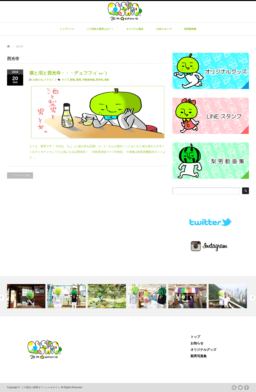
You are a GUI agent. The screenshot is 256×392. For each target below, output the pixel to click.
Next (252, 297)
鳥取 (106, 79)
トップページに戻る (20, 175)
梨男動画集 (190, 29)
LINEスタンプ (163, 29)
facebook (246, 387)
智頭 (72, 79)
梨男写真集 (198, 356)
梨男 (78, 79)
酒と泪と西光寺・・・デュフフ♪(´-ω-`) (68, 73)
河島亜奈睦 (88, 79)
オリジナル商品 (134, 29)
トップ (195, 336)
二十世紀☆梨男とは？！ (100, 29)
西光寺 (99, 79)
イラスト (49, 79)
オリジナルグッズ (203, 349)
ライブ (65, 79)
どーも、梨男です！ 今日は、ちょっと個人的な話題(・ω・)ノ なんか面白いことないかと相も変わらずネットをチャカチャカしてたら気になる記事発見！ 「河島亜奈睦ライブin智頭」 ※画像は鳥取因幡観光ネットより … (97, 152)
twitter (240, 387)
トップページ (67, 29)
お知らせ (38, 79)
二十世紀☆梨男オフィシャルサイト (40, 387)
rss (234, 387)
